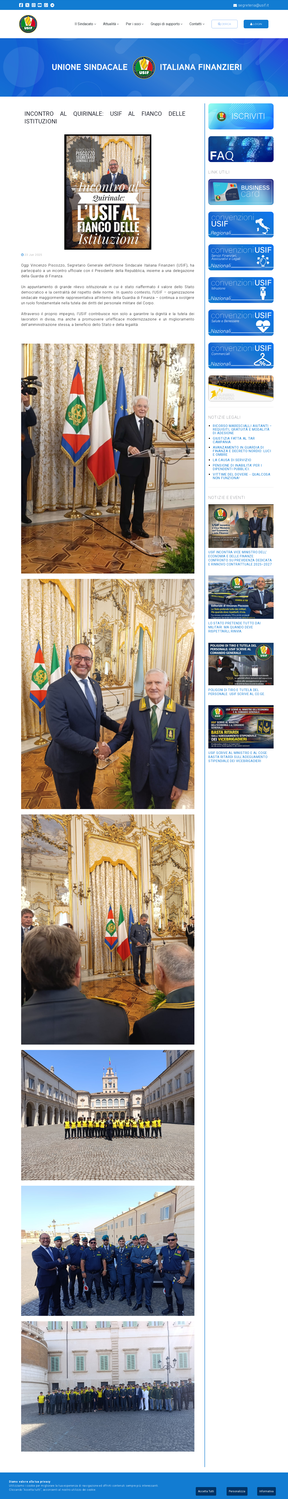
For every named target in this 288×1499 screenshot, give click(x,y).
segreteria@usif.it (251, 5)
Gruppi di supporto (165, 24)
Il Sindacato (84, 24)
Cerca (224, 24)
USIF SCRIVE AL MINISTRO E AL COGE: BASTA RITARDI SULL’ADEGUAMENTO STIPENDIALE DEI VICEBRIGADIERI (238, 757)
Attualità (109, 24)
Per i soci (133, 24)
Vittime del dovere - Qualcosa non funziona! (241, 476)
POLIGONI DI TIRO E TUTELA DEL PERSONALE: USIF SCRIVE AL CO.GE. (236, 692)
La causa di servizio (232, 460)
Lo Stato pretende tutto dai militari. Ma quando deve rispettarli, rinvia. (234, 627)
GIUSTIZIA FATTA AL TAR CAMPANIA (234, 440)
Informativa (266, 1491)
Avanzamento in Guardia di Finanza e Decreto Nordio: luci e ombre (242, 451)
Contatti (195, 24)
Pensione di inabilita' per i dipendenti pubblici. (237, 467)
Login (256, 24)
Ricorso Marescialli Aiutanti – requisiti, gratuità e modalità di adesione (242, 429)
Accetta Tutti (206, 1491)
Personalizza (237, 1491)
